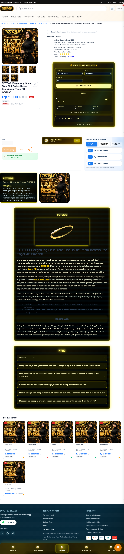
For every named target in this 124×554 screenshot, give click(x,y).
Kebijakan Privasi (93, 518)
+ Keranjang (9, 150)
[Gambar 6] (15, 78)
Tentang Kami (48, 515)
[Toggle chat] (118, 547)
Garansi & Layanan (93, 532)
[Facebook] (2, 533)
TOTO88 (102, 2)
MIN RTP (69, 79)
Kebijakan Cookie (93, 522)
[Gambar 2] (15, 69)
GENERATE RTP (83, 86)
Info (77, 141)
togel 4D (32, 269)
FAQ (45, 525)
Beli (21, 150)
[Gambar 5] (6, 78)
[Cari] (20, 8)
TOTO (79, 17)
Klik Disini (70, 57)
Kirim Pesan (8, 522)
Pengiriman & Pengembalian (97, 525)
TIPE (97, 72)
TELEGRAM (38, 548)
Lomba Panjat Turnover (104, 144)
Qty (3, 139)
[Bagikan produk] (35, 84)
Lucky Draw (91, 144)
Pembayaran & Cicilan (94, 529)
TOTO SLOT (29, 17)
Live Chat (111, 548)
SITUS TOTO (16, 17)
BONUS (13, 548)
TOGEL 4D (41, 17)
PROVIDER (69, 72)
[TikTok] (13, 533)
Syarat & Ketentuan (93, 515)
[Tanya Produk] (29, 149)
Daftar (115, 2)
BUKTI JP (86, 548)
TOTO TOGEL (53, 17)
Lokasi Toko (48, 522)
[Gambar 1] (6, 69)
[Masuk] (120, 8)
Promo (109, 2)
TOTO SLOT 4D (68, 17)
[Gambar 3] (23, 69)
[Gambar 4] (32, 69)
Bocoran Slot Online (116, 144)
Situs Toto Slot (41, 280)
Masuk (121, 2)
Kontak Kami (48, 518)
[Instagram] (8, 533)
